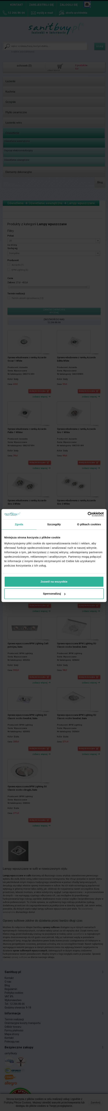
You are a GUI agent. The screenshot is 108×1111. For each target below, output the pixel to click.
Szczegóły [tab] (54, 524)
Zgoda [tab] (19, 524)
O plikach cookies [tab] (89, 524)
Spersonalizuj (54, 593)
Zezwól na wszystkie (54, 581)
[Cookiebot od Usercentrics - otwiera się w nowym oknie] (88, 514)
